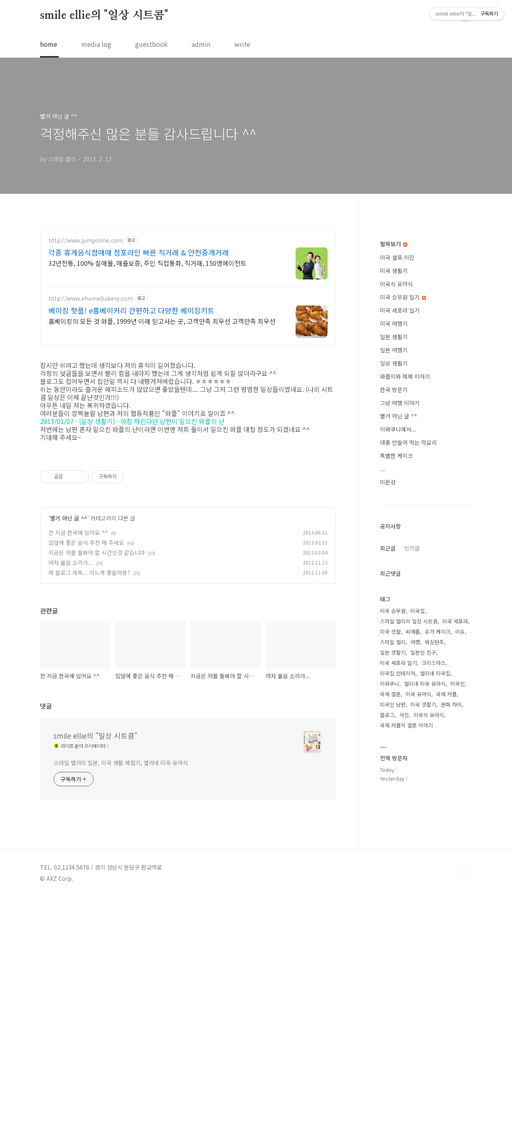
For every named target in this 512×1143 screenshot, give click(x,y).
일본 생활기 (394, 577)
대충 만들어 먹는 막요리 (408, 683)
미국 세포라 (455, 861)
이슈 (460, 872)
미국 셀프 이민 (397, 498)
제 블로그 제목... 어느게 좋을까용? (89, 674)
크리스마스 (434, 903)
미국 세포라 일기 (400, 550)
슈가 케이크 (437, 872)
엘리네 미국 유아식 (425, 924)
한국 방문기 (394, 630)
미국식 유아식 (396, 524)
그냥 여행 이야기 (400, 643)
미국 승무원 (393, 851)
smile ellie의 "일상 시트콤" (104, 15)
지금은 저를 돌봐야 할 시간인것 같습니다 (96, 654)
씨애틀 (413, 872)
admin (201, 44)
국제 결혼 (390, 934)
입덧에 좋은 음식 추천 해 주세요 (86, 644)
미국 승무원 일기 (403, 537)
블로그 (387, 955)
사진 (404, 955)
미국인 (457, 924)
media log (96, 44)
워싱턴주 (434, 882)
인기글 (412, 788)
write (242, 44)
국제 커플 (446, 934)
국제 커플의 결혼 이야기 (406, 965)
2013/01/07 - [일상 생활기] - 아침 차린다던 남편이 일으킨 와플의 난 (133, 411)
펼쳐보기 (393, 484)
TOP (465, 1094)
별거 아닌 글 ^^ (68, 620)
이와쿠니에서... (398, 669)
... (382, 709)
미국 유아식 (418, 934)
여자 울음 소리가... (70, 664)
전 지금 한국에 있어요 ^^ (78, 634)
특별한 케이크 (396, 696)
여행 (415, 882)
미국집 (417, 851)
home (48, 44)
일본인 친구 (423, 892)
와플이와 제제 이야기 (405, 617)
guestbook (151, 44)
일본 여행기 (394, 590)
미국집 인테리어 (397, 913)
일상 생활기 (394, 603)
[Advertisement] (188, 287)
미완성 (388, 722)
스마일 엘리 (393, 882)
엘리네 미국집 (435, 913)
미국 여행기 (394, 564)
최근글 (388, 788)
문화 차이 (451, 944)
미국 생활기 (394, 511)
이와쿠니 (389, 924)
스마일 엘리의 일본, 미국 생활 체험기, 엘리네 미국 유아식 (121, 864)
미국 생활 (390, 872)
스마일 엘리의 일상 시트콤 (409, 861)
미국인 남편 (393, 944)
